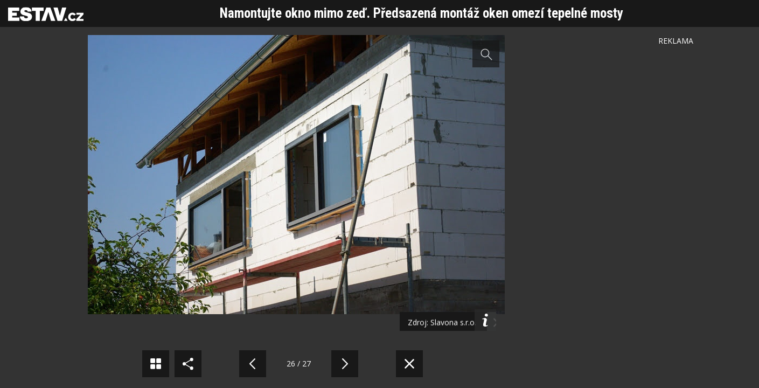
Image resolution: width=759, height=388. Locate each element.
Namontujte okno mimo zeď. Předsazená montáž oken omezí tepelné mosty (421, 13)
